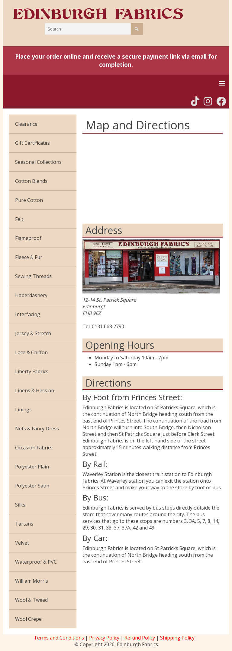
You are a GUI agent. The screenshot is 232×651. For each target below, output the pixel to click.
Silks (20, 504)
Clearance (26, 124)
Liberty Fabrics (31, 371)
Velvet (22, 542)
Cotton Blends (31, 181)
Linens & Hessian (34, 390)
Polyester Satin (32, 485)
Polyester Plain (32, 466)
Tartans (24, 523)
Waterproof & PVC (36, 562)
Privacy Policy (104, 637)
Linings (23, 409)
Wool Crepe (28, 619)
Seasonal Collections (38, 162)
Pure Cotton (29, 200)
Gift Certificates (32, 143)
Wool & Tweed (31, 600)
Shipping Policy (177, 637)
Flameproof (28, 238)
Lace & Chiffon (31, 352)
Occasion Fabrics (34, 447)
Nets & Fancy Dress (37, 428)
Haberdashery (31, 295)
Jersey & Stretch (33, 333)
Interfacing (27, 314)
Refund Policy (139, 637)
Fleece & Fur (28, 257)
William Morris (31, 581)
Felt (19, 219)
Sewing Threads (33, 276)
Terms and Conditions (59, 637)
